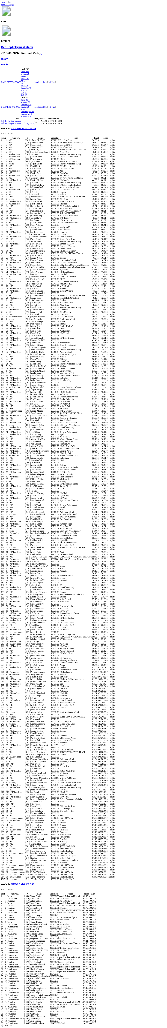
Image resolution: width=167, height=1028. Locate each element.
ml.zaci (25, 107)
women (25, 74)
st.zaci (24, 109)
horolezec (39, 82)
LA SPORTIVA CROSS (11, 82)
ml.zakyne (26, 114)
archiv (4, 58)
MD (24, 86)
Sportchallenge (7, 4)
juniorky (26, 88)
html (45, 82)
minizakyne (27, 111)
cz (7, 2)
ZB (24, 93)
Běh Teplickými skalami (17, 47)
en (10, 2)
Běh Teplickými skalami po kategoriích (17, 123)
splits (112, 140)
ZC (24, 95)
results (4, 64)
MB (24, 81)
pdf (50, 82)
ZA (24, 90)
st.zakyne (26, 116)
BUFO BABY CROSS (10, 107)
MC (24, 83)
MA (25, 79)
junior (25, 76)
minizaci (26, 104)
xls (54, 82)
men (25, 71)
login (3, 2)
